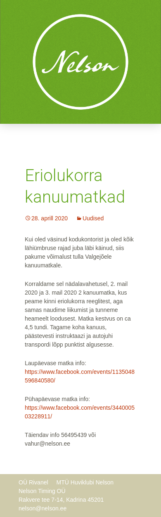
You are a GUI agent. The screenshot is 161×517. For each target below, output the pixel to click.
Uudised (93, 218)
